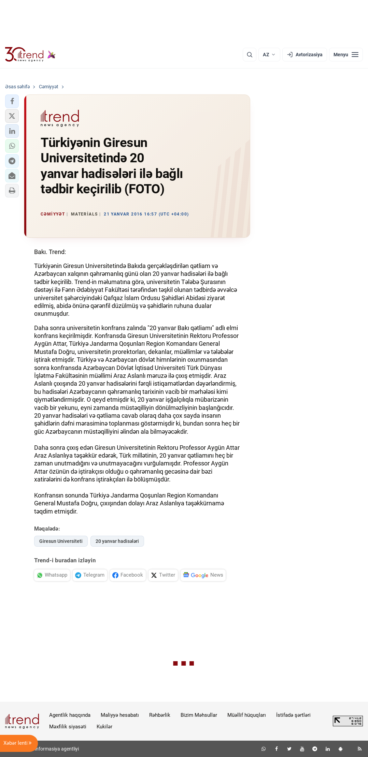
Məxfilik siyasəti (67, 727)
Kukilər (104, 727)
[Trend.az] (30, 54)
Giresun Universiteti (61, 541)
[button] (11, 101)
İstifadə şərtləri (293, 715)
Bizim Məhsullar (199, 715)
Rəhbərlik (159, 715)
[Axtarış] (249, 54)
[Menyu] (346, 54)
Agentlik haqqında (69, 715)
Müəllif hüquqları (246, 715)
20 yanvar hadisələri (117, 541)
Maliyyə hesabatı (120, 715)
